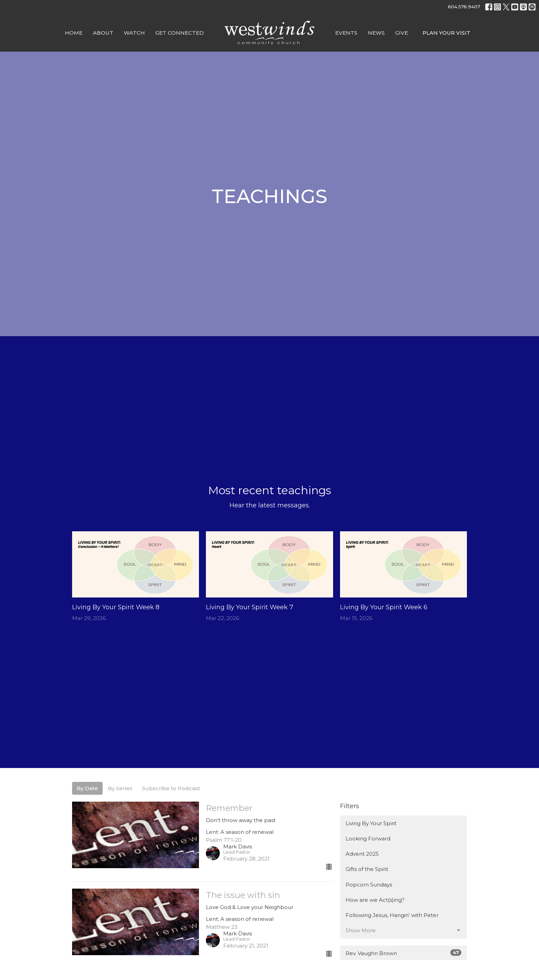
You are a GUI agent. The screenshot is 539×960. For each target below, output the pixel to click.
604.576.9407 (464, 6)
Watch (134, 32)
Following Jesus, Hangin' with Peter (392, 915)
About (103, 32)
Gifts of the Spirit (367, 869)
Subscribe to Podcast (171, 788)
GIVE (401, 32)
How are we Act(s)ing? (375, 900)
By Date (87, 788)
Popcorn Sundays (369, 884)
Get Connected (179, 32)
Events (346, 32)
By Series (120, 788)
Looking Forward (368, 838)
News (376, 32)
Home (73, 32)
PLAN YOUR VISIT (446, 32)
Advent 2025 (362, 853)
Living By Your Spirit (371, 823)
